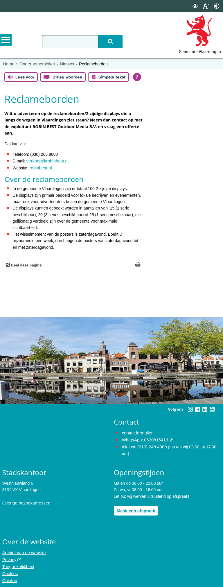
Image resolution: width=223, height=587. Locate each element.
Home (8, 63)
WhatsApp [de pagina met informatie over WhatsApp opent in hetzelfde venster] (131, 438)
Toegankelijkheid (17, 562)
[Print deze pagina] (137, 264)
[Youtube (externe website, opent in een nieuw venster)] (212, 408)
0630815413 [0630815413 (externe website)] (154, 438)
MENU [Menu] (6, 41)
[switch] (195, 6)
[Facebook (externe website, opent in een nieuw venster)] (197, 408)
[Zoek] (118, 41)
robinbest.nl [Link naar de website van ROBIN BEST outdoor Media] (39, 167)
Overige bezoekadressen (25, 500)
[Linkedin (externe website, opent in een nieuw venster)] (205, 408)
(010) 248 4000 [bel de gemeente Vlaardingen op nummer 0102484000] (151, 444)
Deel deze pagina (26, 264)
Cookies (9, 569)
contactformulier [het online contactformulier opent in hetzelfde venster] (136, 431)
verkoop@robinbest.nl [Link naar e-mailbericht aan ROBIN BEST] (46, 160)
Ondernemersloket (35, 63)
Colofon (9, 575)
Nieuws (63, 63)
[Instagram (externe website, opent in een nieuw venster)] (190, 408)
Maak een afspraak (135, 508)
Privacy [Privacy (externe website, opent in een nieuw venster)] (9, 556)
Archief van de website (22, 549)
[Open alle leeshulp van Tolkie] (137, 77)
